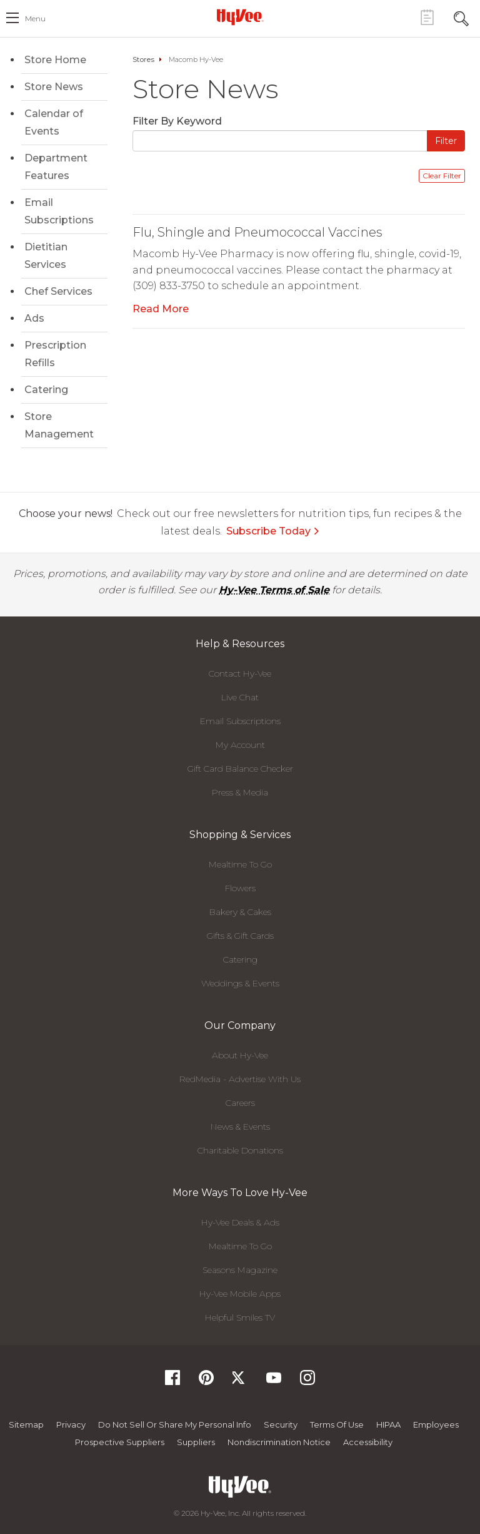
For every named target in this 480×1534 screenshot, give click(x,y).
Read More (160, 309)
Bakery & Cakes (240, 912)
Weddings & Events (240, 983)
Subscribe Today (273, 531)
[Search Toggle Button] (461, 17)
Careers (240, 1102)
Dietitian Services (46, 255)
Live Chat (240, 697)
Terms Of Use (337, 1424)
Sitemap (26, 1424)
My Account (240, 744)
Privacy (71, 1424)
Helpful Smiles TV (240, 1317)
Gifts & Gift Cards (240, 935)
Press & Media (240, 792)
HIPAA (388, 1424)
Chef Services (58, 291)
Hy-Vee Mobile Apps (240, 1293)
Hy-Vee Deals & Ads (240, 1222)
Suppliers (196, 1442)
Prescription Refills (55, 354)
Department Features (56, 167)
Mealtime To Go (240, 864)
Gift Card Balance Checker (240, 768)
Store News (53, 87)
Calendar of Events (53, 122)
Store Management (59, 425)
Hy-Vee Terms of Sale (274, 590)
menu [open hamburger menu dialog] (35, 18)
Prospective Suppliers (119, 1442)
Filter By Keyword (177, 121)
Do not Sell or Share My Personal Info (174, 1424)
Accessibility (367, 1442)
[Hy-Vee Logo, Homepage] (240, 17)
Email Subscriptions (59, 211)
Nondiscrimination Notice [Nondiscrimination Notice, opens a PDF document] (279, 1442)
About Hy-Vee (240, 1055)
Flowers (240, 888)
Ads (34, 318)
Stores (143, 59)
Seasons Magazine (240, 1270)
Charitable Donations (240, 1150)
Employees (436, 1424)
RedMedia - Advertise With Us (240, 1079)
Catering (46, 390)
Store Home (55, 60)
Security (281, 1424)
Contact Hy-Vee (240, 673)
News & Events (240, 1126)
